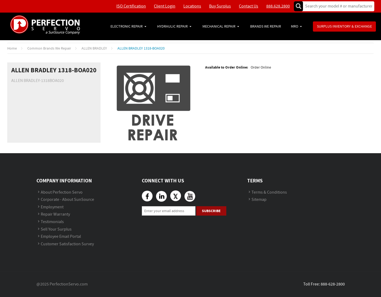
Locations (192, 6)
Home (12, 48)
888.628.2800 (278, 6)
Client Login (164, 6)
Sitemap (259, 199)
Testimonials (52, 222)
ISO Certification (131, 6)
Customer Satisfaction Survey (67, 244)
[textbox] (336, 6)
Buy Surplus (220, 6)
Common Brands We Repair (49, 48)
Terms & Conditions (269, 192)
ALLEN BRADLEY (94, 48)
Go (298, 6)
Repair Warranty (55, 214)
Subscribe (211, 210)
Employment (52, 207)
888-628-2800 (333, 284)
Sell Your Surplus (56, 229)
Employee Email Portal (61, 236)
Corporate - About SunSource (67, 199)
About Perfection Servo (62, 192)
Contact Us (248, 6)
